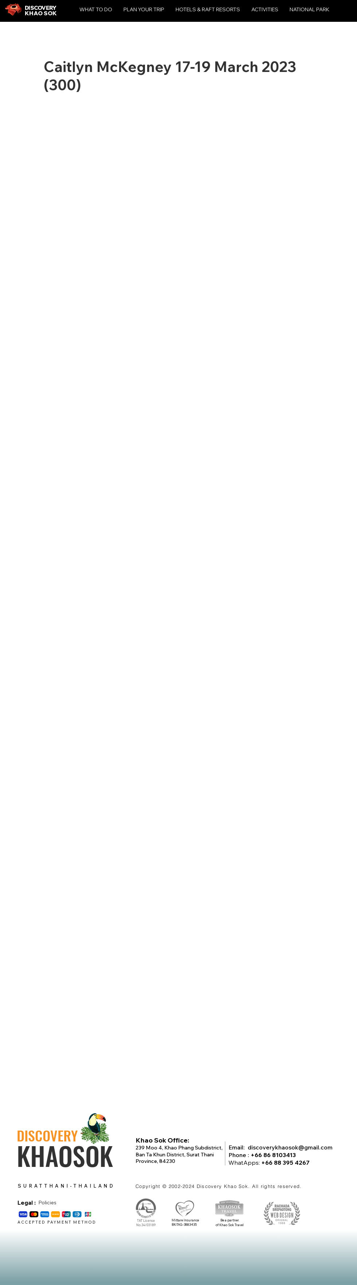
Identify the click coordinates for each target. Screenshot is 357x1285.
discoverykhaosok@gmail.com (290, 1147)
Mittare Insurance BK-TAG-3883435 (185, 1222)
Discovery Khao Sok (222, 1186)
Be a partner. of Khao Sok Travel (230, 1222)
